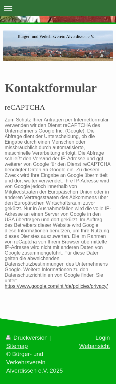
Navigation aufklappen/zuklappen (58, 8)
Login (103, 337)
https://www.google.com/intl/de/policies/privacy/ (56, 286)
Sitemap (17, 346)
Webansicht (94, 346)
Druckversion (27, 337)
